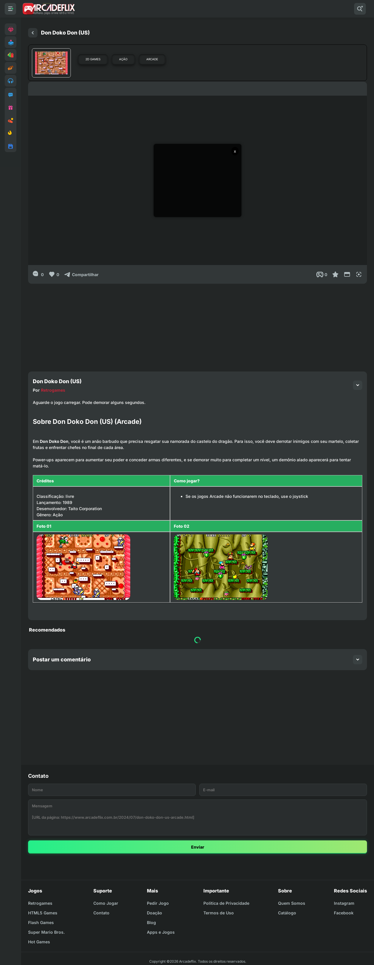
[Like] (53, 274)
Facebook (344, 912)
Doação (154, 912)
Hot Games (39, 941)
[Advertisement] (197, 325)
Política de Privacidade (226, 903)
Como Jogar (105, 903)
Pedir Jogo (158, 903)
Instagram (344, 903)
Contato (101, 912)
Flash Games (41, 922)
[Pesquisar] (360, 9)
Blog (151, 922)
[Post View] (321, 274)
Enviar (197, 846)
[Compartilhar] (81, 274)
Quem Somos (291, 903)
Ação (123, 59)
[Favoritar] (335, 274)
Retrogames (53, 390)
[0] (38, 274)
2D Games (92, 59)
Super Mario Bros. (46, 932)
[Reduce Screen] (347, 274)
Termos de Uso (218, 912)
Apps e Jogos (161, 932)
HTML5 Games (42, 912)
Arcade (152, 59)
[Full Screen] (358, 274)
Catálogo (287, 912)
